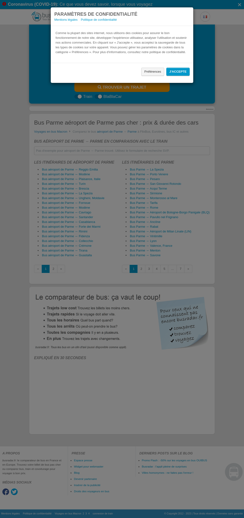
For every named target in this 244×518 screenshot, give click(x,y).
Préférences (152, 71)
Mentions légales (66, 19)
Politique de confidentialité (99, 19)
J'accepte (178, 71)
